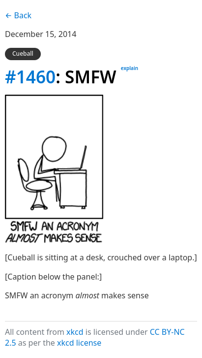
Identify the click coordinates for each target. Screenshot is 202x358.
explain (129, 68)
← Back (18, 15)
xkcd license (79, 342)
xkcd (75, 331)
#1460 (30, 76)
